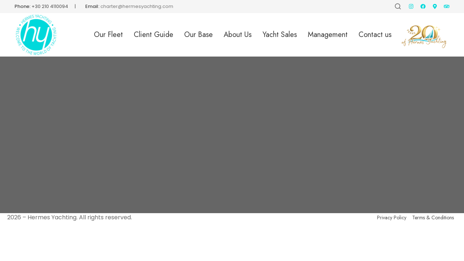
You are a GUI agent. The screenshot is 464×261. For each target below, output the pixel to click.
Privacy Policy (391, 217)
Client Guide (153, 34)
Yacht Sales (279, 34)
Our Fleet (108, 34)
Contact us (375, 34)
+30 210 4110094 (50, 6)
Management (328, 34)
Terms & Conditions (433, 217)
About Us (238, 34)
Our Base (198, 34)
